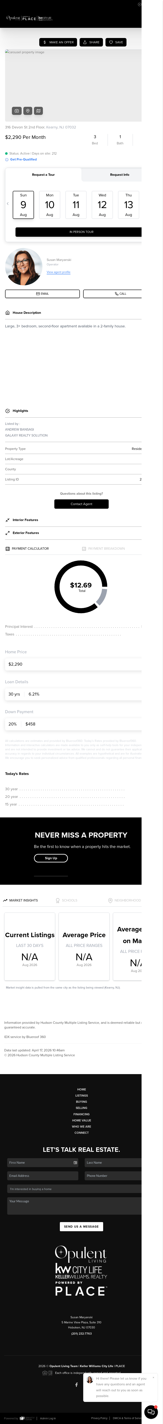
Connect (81, 1133)
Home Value (81, 1120)
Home (81, 1089)
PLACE (120, 1366)
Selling (81, 1108)
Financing (81, 1114)
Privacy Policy (99, 1418)
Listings (81, 1095)
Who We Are (81, 1126)
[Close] (153, 1377)
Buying (81, 1102)
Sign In (146, 4)
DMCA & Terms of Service (128, 1418)
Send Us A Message (81, 1226)
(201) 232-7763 (81, 1333)
